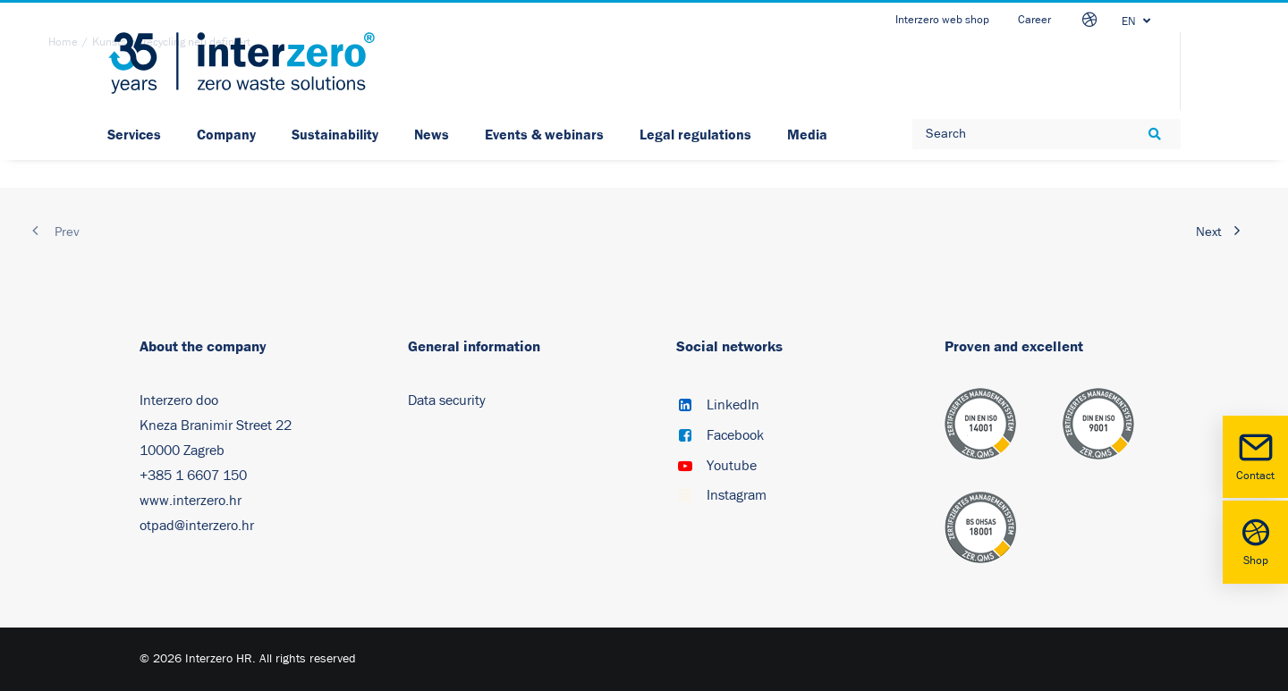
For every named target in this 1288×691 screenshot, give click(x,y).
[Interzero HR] (241, 63)
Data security (447, 400)
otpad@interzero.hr (197, 525)
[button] (685, 407)
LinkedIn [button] (733, 405)
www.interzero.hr (191, 500)
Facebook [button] (735, 435)
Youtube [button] (732, 466)
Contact (1255, 455)
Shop (1255, 540)
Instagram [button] (737, 495)
